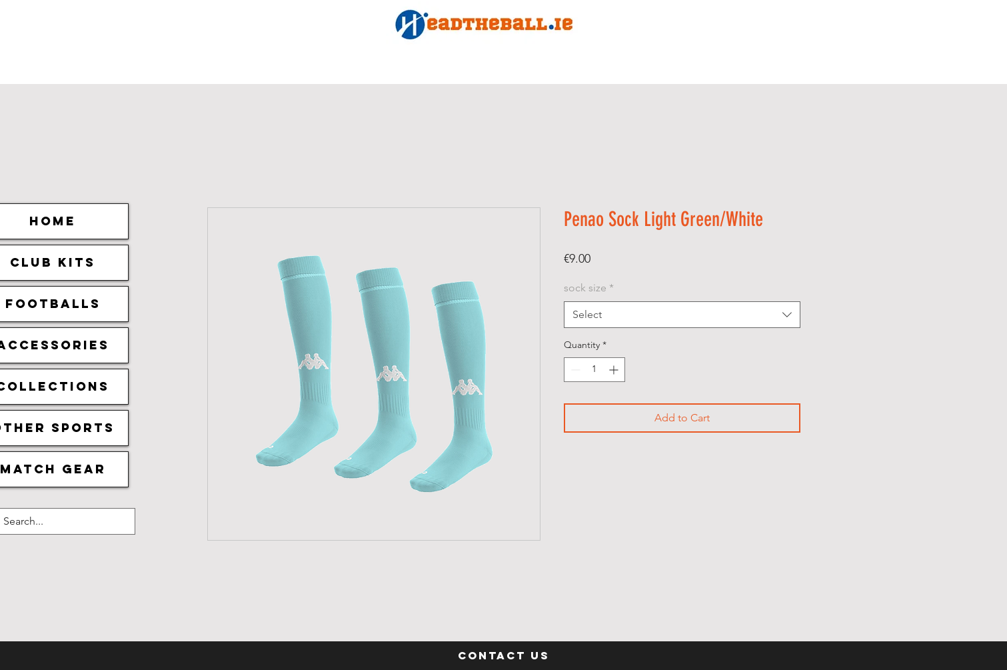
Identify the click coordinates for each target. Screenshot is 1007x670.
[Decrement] (574, 369)
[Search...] (55, 521)
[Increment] (614, 369)
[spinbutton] (594, 369)
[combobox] (682, 314)
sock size (589, 287)
